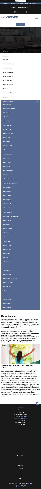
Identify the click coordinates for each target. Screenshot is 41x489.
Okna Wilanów (7, 162)
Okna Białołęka (7, 137)
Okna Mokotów (7, 104)
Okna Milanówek (7, 174)
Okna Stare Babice (8, 282)
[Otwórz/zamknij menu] (36, 18)
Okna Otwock (6, 224)
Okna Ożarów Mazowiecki (10, 278)
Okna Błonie (6, 261)
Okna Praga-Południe (9, 108)
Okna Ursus (6, 150)
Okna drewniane (7, 68)
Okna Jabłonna (7, 195)
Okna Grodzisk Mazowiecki (10, 183)
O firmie (20, 458)
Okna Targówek (7, 125)
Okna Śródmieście (8, 133)
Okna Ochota (6, 141)
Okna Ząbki (6, 295)
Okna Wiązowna (7, 228)
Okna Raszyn (6, 257)
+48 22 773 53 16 (22, 416)
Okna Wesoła (6, 166)
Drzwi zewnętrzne (8, 72)
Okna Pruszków (7, 245)
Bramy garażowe (7, 80)
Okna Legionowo (7, 191)
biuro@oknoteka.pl (23, 7)
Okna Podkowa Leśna (9, 179)
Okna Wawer (6, 266)
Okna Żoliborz (7, 154)
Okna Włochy (6, 158)
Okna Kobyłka (7, 286)
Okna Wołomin (7, 307)
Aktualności (20, 471)
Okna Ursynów (7, 112)
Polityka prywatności (20, 485)
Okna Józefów (7, 220)
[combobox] (20, 11)
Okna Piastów (7, 241)
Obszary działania (8, 101)
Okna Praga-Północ (8, 145)
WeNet (30, 483)
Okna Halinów (7, 208)
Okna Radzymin (7, 303)
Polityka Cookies (20, 487)
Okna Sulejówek (7, 212)
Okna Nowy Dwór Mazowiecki (11, 216)
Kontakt (20, 478)
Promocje (20, 468)
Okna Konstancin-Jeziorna (10, 232)
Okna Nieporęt (7, 199)
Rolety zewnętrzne (8, 84)
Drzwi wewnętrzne (8, 76)
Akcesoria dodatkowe (8, 93)
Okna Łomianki (7, 274)
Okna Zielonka (7, 299)
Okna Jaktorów (7, 187)
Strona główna (20, 455)
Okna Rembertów (8, 170)
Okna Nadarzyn (7, 253)
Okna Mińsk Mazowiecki (9, 203)
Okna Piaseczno (7, 237)
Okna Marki (6, 291)
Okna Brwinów (7, 249)
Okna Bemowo (7, 129)
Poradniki (20, 465)
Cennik (20, 475)
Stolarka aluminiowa (8, 64)
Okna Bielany (6, 121)
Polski (17, 1)
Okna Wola (6, 117)
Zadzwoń (20, 24)
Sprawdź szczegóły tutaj (31, 3)
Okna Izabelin (7, 270)
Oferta (20, 462)
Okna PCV (6, 59)
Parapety (5, 88)
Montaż (5, 97)
